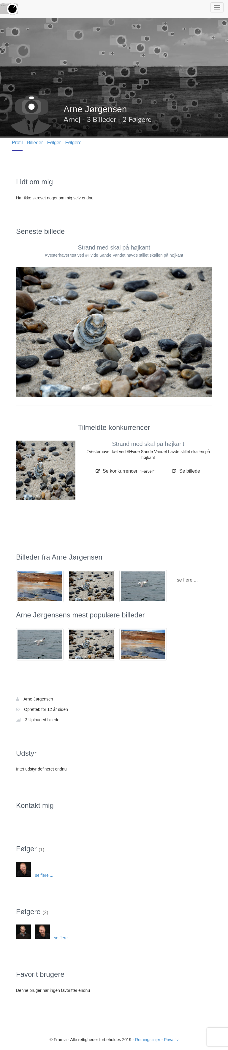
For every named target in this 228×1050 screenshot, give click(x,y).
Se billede (186, 471)
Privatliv (171, 1039)
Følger (54, 142)
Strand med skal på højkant (114, 247)
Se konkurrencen (125, 471)
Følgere (73, 142)
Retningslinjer (147, 1039)
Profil (17, 142)
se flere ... (187, 579)
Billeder (35, 142)
